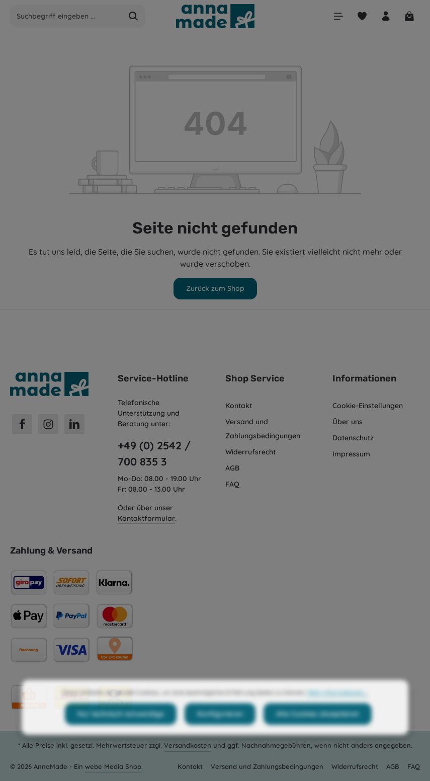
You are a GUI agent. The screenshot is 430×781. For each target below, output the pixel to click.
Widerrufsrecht (250, 451)
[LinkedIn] (74, 424)
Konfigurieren (220, 732)
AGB (232, 468)
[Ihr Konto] (385, 16)
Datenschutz (353, 437)
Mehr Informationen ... (337, 711)
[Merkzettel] (362, 16)
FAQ (232, 484)
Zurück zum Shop (215, 288)
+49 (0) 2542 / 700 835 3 (154, 453)
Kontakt (238, 405)
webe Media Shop (113, 766)
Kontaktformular (146, 518)
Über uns (347, 421)
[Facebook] (22, 424)
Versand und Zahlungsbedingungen (262, 428)
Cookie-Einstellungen (367, 405)
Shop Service (255, 378)
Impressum (351, 453)
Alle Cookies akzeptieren (317, 732)
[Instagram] (48, 424)
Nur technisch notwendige (120, 732)
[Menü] (338, 16)
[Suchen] (133, 16)
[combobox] (66, 16)
